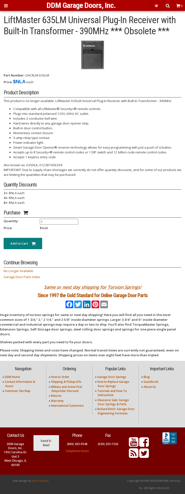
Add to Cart (22, 243)
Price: (8, 82)
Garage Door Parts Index (22, 277)
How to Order (60, 377)
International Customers (67, 405)
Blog (147, 377)
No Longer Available (18, 271)
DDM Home (12, 377)
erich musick (40, 480)
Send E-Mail (46, 443)
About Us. (150, 387)
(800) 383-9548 (77, 444)
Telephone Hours (77, 451)
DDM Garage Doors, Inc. (81, 5)
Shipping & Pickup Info (66, 382)
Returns (56, 396)
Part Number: (14, 75)
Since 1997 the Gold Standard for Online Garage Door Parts (93, 295)
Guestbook (151, 382)
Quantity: (11, 221)
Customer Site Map (17, 391)
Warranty (57, 401)
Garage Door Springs (111, 377)
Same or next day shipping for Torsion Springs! (92, 287)
